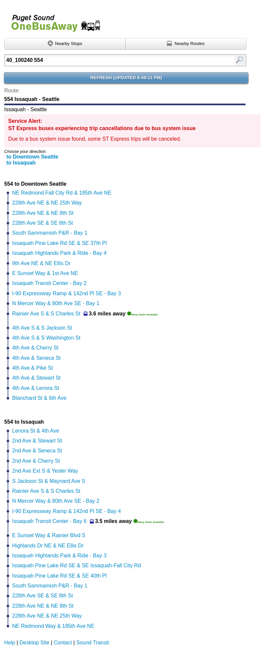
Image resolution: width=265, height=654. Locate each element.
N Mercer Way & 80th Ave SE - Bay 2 (55, 501)
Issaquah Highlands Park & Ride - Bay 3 (59, 555)
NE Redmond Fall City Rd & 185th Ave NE (61, 193)
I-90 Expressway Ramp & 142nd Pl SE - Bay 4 (66, 511)
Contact (63, 642)
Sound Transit (92, 642)
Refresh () (126, 77)
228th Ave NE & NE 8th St (43, 213)
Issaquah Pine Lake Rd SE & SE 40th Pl (59, 576)
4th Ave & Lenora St (35, 388)
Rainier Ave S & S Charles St (46, 313)
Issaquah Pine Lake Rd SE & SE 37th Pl (59, 243)
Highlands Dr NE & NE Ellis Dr (48, 545)
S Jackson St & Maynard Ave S (48, 481)
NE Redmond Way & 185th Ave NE (53, 626)
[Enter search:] (108, 60)
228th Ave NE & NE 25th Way (47, 203)
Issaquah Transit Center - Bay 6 (49, 521)
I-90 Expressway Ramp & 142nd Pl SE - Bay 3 (66, 293)
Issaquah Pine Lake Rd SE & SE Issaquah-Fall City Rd (76, 565)
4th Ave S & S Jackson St (42, 328)
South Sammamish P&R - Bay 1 (50, 233)
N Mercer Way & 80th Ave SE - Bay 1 (55, 303)
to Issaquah (21, 162)
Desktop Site (34, 642)
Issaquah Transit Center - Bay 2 (49, 283)
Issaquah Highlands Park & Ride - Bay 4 (59, 253)
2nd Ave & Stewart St (37, 441)
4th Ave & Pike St (32, 368)
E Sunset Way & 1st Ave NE (45, 273)
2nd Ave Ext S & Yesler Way (45, 471)
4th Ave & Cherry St (35, 347)
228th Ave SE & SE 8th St (42, 223)
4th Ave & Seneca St (36, 358)
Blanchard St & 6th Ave (39, 398)
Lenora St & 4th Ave (35, 431)
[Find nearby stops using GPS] (65, 44)
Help (9, 642)
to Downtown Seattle (32, 157)
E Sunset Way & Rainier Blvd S (49, 535)
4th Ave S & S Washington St (46, 338)
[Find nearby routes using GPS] (186, 44)
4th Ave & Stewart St (36, 378)
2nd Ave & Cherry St (36, 461)
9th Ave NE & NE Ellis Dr (41, 263)
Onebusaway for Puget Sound (52, 20)
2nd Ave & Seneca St (37, 450)
